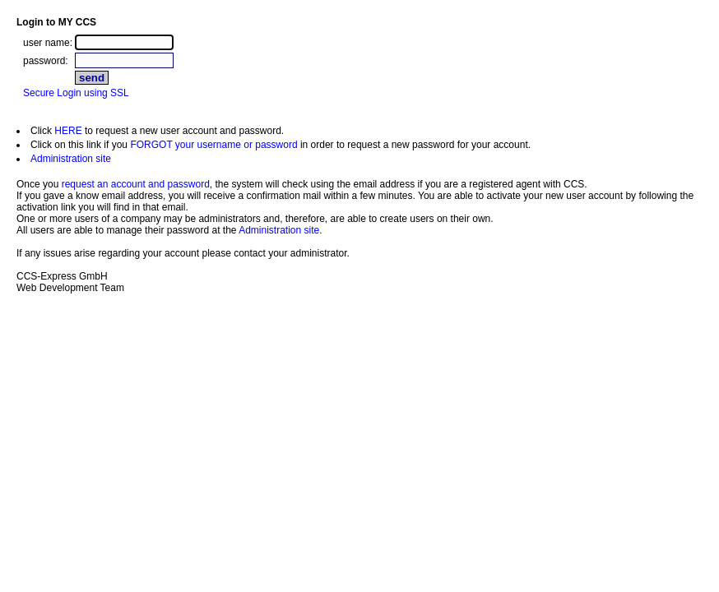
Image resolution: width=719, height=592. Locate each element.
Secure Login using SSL (76, 93)
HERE (67, 130)
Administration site (70, 158)
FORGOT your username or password (213, 144)
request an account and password (136, 184)
